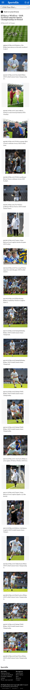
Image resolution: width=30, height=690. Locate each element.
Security (21, 688)
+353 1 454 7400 (9, 680)
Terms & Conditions (5, 688)
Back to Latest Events (10, 12)
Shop (17, 676)
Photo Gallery (19, 675)
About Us (18, 678)
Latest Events (19, 673)
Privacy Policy (14, 688)
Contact (18, 680)
